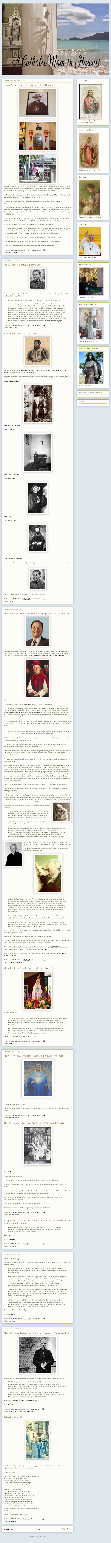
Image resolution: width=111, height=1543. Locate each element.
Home (38, 1529)
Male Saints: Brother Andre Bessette (21, 1411)
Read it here (8, 1235)
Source (31, 372)
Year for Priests (14, 1117)
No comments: (36, 250)
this (11, 1104)
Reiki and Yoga (12, 1258)
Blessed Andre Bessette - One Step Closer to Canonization (36, 1333)
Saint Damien (13, 252)
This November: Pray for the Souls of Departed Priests (34, 1123)
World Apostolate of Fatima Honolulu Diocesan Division (22, 712)
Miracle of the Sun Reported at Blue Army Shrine (31, 968)
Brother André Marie (27, 370)
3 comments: (36, 1318)
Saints (11, 601)
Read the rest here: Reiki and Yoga (15, 1310)
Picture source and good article (12, 425)
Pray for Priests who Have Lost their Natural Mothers (33, 1055)
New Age (12, 1321)
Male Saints (13, 328)
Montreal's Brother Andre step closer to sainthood (20, 1400)
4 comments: (36, 599)
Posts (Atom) (42, 1537)
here (45, 949)
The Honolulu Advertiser (45, 246)
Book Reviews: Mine (16, 962)
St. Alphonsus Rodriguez (13, 559)
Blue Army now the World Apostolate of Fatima (48, 655)
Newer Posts (9, 1529)
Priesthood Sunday (14, 1417)
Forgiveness (13, 1246)
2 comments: (36, 960)
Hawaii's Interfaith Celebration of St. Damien (28, 85)
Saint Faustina (10, 479)
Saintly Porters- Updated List (20, 333)
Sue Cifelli (11, 1239)
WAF (10, 1043)
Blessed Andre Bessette (13, 430)
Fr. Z (9, 1172)
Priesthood (12, 1521)
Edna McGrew (28, 704)
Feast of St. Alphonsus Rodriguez (22, 264)
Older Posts (66, 1529)
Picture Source (7, 516)
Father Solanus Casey (12, 381)
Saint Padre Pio (10, 521)
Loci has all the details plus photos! (15, 1036)
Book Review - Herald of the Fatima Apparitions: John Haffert (37, 613)
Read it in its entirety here (53, 321)
